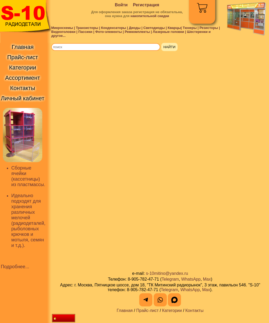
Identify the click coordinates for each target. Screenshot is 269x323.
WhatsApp (191, 279)
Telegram (170, 279)
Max (207, 279)
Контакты (194, 310)
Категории (172, 310)
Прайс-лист (147, 310)
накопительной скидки (150, 16)
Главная (125, 310)
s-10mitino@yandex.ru (167, 273)
